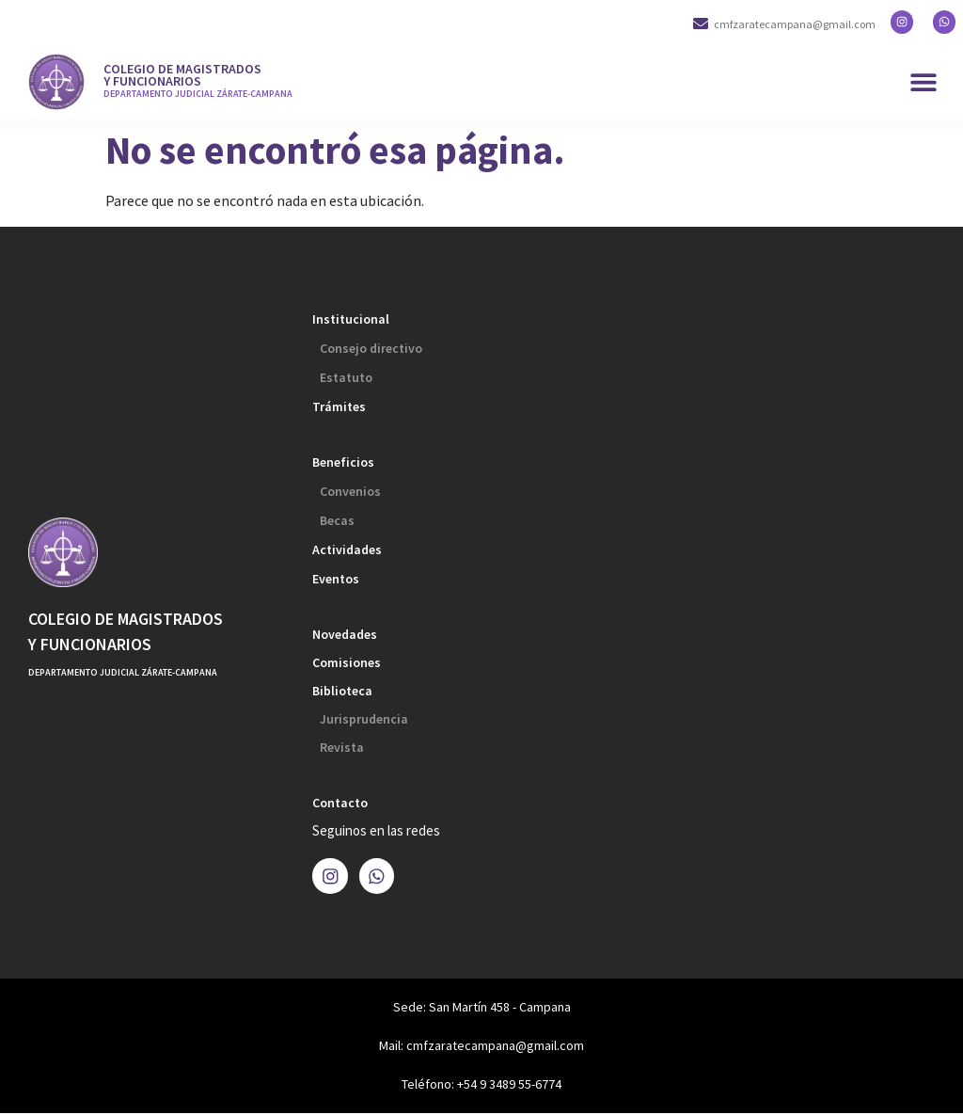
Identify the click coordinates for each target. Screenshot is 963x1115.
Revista (342, 747)
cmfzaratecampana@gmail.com (802, 24)
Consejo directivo (371, 348)
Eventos (335, 578)
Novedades (344, 634)
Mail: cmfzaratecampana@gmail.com (481, 1047)
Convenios (350, 491)
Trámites (339, 406)
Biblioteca (342, 690)
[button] (923, 82)
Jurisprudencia (364, 718)
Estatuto (346, 377)
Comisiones (346, 662)
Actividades (347, 549)
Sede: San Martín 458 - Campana (482, 1008)
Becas (337, 520)
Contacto (340, 802)
